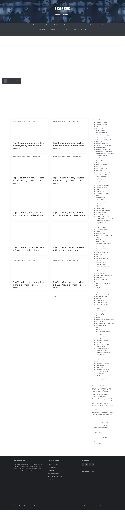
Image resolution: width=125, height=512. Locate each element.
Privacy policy (107, 505)
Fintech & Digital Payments (103, 210)
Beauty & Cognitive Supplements (105, 153)
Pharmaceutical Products (103, 302)
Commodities (99, 184)
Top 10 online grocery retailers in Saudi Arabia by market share (69, 283)
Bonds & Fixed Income (102, 162)
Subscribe (84, 29)
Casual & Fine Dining (101, 174)
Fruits (97, 226)
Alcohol (98, 126)
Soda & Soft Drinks (101, 350)
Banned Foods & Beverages (103, 149)
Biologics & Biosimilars (102, 161)
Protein (98, 317)
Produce (37, 25)
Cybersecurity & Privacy (102, 193)
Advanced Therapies (101, 122)
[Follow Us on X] (86, 464)
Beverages (83, 25)
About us (50, 479)
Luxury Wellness (100, 277)
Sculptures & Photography (103, 337)
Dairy (97, 195)
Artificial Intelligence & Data (103, 136)
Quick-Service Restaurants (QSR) (105, 323)
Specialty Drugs (100, 354)
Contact (100, 505)
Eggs (97, 205)
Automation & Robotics (102, 138)
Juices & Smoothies (101, 262)
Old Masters (99, 289)
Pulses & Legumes (101, 321)
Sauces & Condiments (102, 335)
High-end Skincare (101, 250)
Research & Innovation (102, 325)
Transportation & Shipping (103, 369)
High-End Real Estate (102, 249)
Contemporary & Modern (102, 185)
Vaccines (98, 375)
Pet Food (98, 298)
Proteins (58, 25)
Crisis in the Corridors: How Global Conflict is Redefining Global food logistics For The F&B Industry (101, 389)
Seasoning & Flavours (102, 340)
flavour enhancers (101, 214)
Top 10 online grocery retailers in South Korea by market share (69, 214)
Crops (28, 25)
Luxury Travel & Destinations (104, 275)
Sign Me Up (103, 437)
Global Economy (100, 233)
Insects (98, 256)
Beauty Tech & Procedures (103, 157)
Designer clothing (100, 197)
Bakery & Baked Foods (102, 143)
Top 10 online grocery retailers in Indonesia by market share (28, 214)
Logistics (55, 29)
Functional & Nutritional (102, 228)
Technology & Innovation (102, 363)
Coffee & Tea (99, 180)
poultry (98, 306)
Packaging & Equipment (102, 294)
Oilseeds (98, 287)
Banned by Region (101, 147)
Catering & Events (101, 176)
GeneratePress (33, 505)
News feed (87, 505)
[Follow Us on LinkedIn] (93, 464)
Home (19, 25)
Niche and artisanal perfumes (104, 283)
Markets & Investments (102, 279)
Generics (98, 231)
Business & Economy (101, 168)
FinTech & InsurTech (101, 212)
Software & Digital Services (103, 352)
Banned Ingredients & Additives (104, 151)
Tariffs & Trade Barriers (102, 360)
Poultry (98, 308)
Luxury (97, 272)
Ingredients (48, 25)
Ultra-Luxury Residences (102, 371)
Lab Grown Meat (100, 264)
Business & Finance (101, 170)
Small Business (100, 342)
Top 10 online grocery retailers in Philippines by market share (68, 144)
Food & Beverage (53, 464)
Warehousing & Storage (102, 379)
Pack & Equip (43, 29)
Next (18, 81)
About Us (75, 29)
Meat (97, 281)
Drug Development (101, 199)
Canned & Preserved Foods (103, 172)
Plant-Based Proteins (102, 304)
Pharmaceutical (100, 300)
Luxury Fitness (100, 273)
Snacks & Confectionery (102, 348)
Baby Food (99, 141)
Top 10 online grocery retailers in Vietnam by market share (68, 179)
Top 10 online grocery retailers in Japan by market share (28, 248)
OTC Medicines (100, 291)
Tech (97, 361)
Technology (51, 470)
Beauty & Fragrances (101, 155)
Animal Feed (99, 128)
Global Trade (66, 29)
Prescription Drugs (101, 310)
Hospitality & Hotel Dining (103, 252)
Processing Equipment (102, 314)
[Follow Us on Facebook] (83, 464)
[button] (62, 33)
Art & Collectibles (100, 130)
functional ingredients (102, 229)
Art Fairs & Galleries (101, 132)
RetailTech (99, 329)
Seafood (98, 338)
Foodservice (95, 25)
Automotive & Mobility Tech (103, 140)
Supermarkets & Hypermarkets (104, 358)
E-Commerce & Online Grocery (22, 121)
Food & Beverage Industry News (105, 218)
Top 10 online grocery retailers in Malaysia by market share (28, 144)
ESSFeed (62, 8)
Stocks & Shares (100, 356)
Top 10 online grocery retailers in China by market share (68, 248)
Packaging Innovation (102, 296)
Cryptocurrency (100, 191)
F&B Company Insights (102, 206)
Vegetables (99, 377)
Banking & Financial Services (103, 145)
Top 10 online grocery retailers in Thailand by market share (28, 179)
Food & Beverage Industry (103, 216)
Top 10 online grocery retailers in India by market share (28, 283)
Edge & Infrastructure (102, 203)
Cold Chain (99, 182)
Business (98, 166)
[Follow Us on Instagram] (90, 464)
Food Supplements (101, 222)
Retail (105, 25)
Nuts (97, 285)
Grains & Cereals (100, 241)
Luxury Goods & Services (55, 476)
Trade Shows (99, 367)
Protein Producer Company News (105, 319)
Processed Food (70, 25)
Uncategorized (100, 373)
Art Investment (100, 134)
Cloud (97, 178)
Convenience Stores (101, 187)
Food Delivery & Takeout (103, 220)
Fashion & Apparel (101, 208)
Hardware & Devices (101, 247)
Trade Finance (100, 365)
